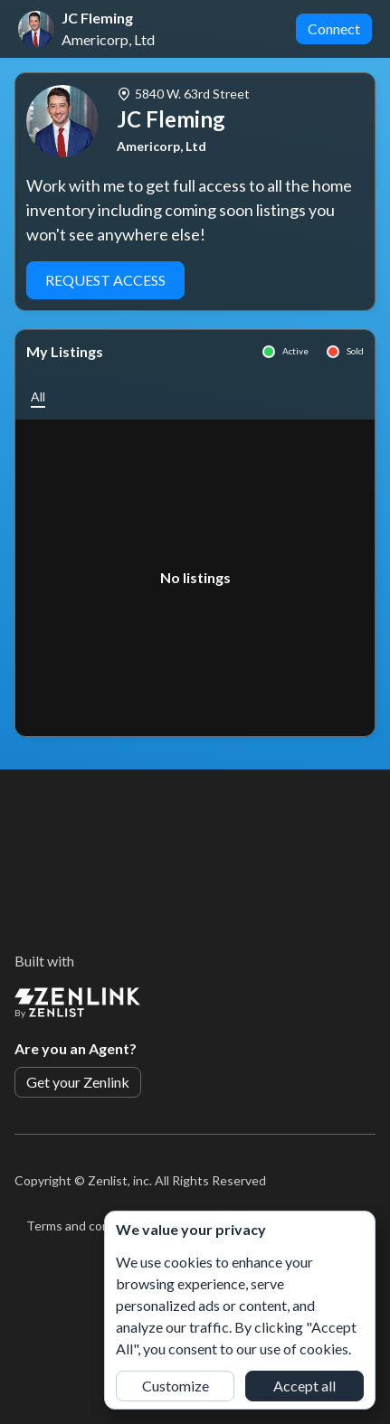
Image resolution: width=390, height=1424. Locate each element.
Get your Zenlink (77, 1081)
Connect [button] (334, 28)
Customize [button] (175, 1385)
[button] (38, 396)
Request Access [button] (105, 279)
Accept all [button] (304, 1385)
